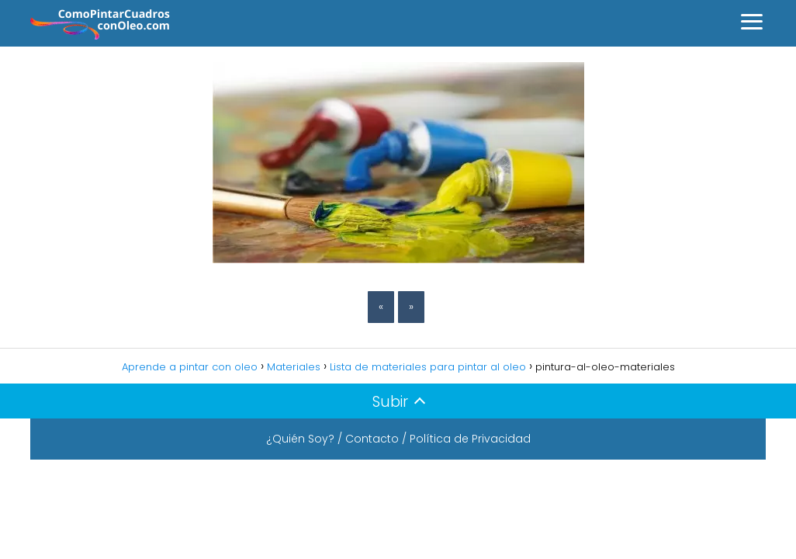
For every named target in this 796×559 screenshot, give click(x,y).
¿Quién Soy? (300, 438)
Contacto (372, 438)
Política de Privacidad (470, 438)
